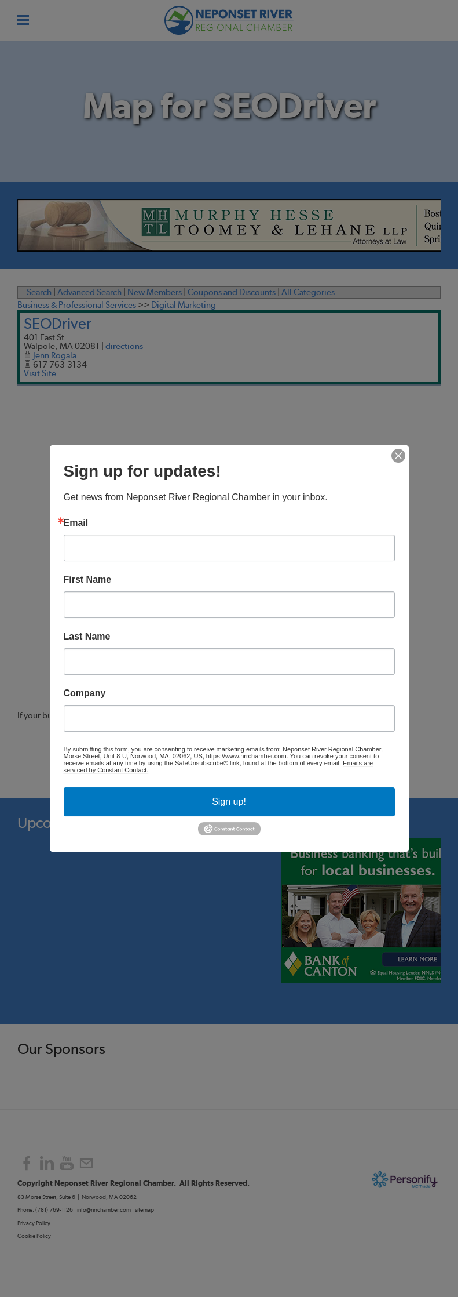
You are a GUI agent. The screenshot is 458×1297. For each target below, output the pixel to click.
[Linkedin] (47, 1163)
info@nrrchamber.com (104, 1210)
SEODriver (57, 323)
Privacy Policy (34, 1223)
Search (39, 292)
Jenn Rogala (54, 355)
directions (124, 346)
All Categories (308, 292)
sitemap (144, 1210)
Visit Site (40, 373)
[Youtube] (67, 1163)
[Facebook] (27, 1163)
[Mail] (86, 1163)
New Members (154, 292)
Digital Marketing (183, 305)
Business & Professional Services (76, 305)
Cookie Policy (34, 1236)
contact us (134, 715)
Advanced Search (89, 292)
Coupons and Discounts (232, 292)
